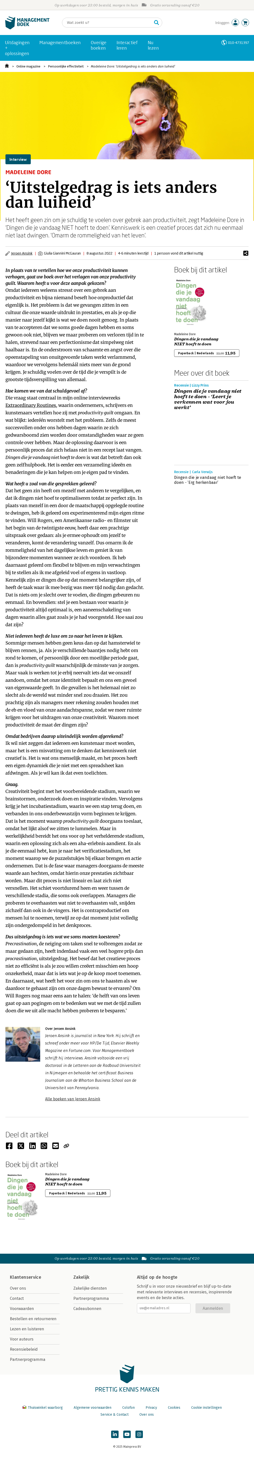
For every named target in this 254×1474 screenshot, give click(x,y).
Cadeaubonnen (87, 1308)
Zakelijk (81, 1277)
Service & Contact (114, 1414)
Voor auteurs (21, 1339)
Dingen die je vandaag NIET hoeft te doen (196, 342)
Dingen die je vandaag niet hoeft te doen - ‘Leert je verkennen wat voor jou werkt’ (207, 399)
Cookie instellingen (206, 1408)
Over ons (18, 1288)
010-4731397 (238, 42)
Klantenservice (25, 1277)
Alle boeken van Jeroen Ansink (72, 1099)
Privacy (151, 1408)
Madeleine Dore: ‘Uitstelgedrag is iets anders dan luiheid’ (133, 66)
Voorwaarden (22, 1308)
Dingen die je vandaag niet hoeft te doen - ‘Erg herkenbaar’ (207, 480)
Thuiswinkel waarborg (43, 1408)
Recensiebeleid (24, 1349)
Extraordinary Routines (30, 405)
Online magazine (28, 66)
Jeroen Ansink (21, 253)
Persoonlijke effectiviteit (66, 66)
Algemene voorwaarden (92, 1408)
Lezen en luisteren (27, 1329)
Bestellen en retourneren (33, 1318)
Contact (17, 1298)
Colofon (128, 1408)
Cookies (174, 1408)
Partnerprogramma (27, 1359)
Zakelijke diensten (90, 1288)
